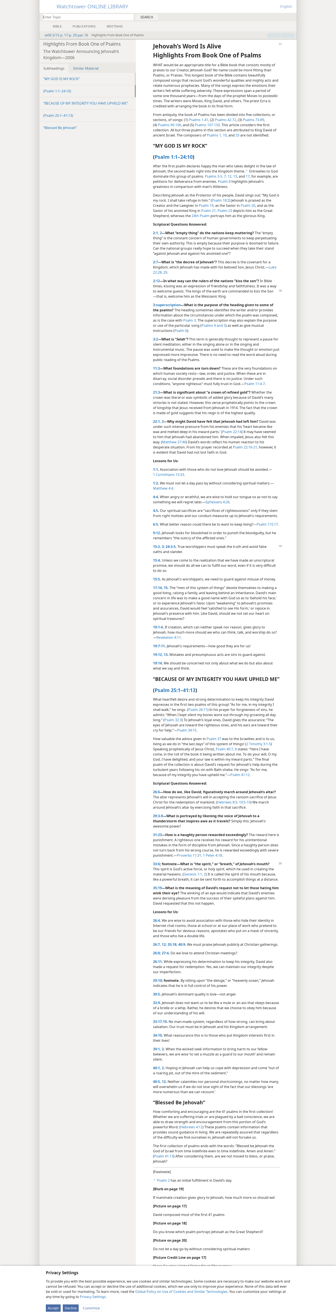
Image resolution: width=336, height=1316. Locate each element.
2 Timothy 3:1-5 (258, 744)
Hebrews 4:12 (191, 1127)
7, (225, 176)
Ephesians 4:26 (218, 502)
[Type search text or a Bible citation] (86, 17)
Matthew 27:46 (174, 442)
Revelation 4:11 (168, 637)
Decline (71, 1308)
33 (237, 135)
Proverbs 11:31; (189, 855)
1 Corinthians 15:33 (168, 474)
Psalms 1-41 (198, 119)
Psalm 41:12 (240, 774)
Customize (91, 1308)
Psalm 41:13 (163, 1156)
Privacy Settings (93, 1296)
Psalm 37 (214, 738)
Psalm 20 (248, 205)
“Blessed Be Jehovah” (60, 127)
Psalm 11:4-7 (254, 383)
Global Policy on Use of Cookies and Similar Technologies (181, 1291)
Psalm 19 (206, 205)
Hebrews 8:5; (227, 802)
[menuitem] (292, 16)
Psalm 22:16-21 (245, 447)
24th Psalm (201, 215)
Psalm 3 (189, 320)
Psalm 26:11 (197, 709)
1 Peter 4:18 (212, 855)
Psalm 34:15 (186, 730)
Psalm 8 (224, 181)
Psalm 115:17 (267, 524)
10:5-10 (244, 802)
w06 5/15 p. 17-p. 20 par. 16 (64, 35)
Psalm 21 (208, 210)
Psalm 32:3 (173, 720)
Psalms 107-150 (207, 125)
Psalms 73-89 (253, 119)
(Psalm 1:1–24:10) (57, 91)
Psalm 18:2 (220, 200)
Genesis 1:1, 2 (195, 874)
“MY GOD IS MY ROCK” (61, 78)
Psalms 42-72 (225, 119)
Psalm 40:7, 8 (226, 749)
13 (234, 176)
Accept (53, 1308)
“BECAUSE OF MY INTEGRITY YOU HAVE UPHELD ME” (85, 103)
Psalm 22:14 (232, 431)
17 (248, 176)
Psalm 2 (163, 1180)
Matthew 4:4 (163, 488)
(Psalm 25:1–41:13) (58, 115)
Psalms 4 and (212, 325)
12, (229, 176)
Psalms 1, (214, 135)
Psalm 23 (225, 210)
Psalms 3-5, (214, 176)
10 (224, 135)
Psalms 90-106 (169, 125)
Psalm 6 (180, 330)
